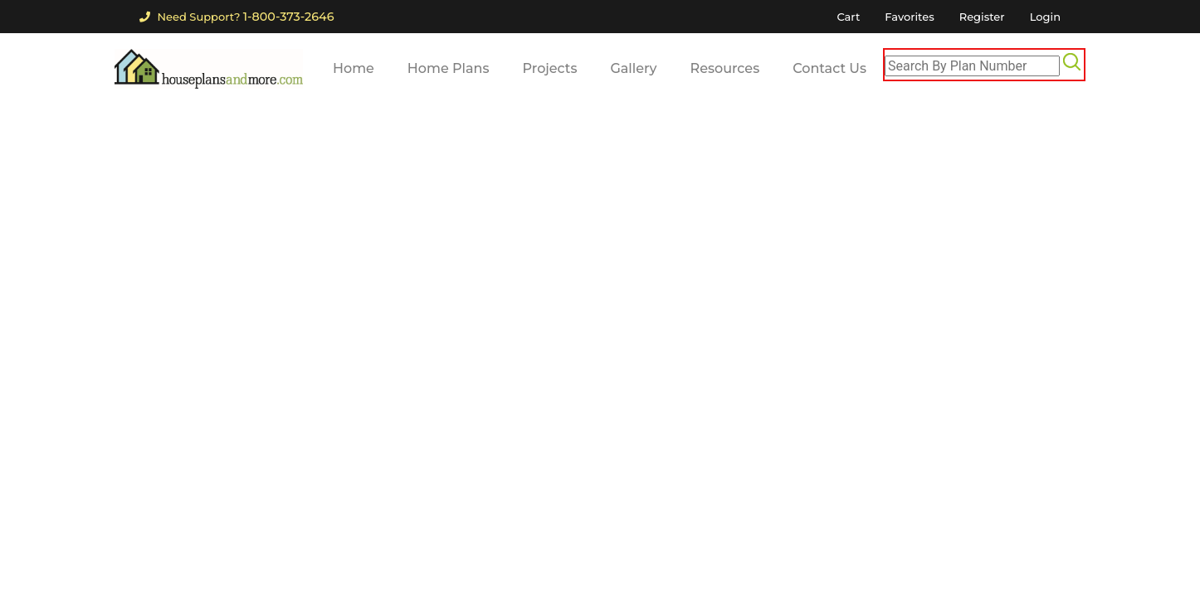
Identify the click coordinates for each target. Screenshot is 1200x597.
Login (1045, 16)
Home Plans (448, 68)
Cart (848, 16)
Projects (550, 68)
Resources (725, 68)
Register (982, 16)
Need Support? (236, 16)
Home (353, 68)
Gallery (633, 68)
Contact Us (829, 68)
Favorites (909, 16)
